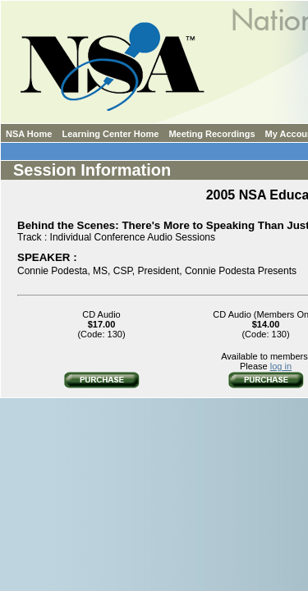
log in (281, 366)
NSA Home (29, 134)
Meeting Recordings (211, 134)
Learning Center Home (110, 134)
